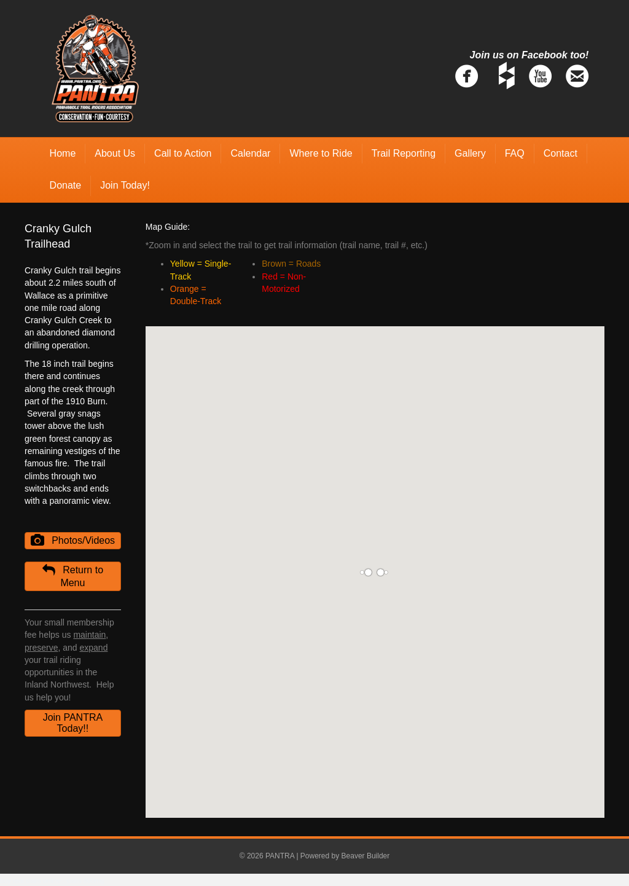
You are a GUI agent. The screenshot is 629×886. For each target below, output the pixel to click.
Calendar (250, 153)
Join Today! (125, 185)
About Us (115, 153)
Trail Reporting (404, 153)
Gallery (470, 153)
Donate (66, 185)
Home (63, 153)
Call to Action (182, 153)
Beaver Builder (366, 856)
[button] (73, 541)
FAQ (515, 153)
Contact (560, 153)
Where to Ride (320, 153)
